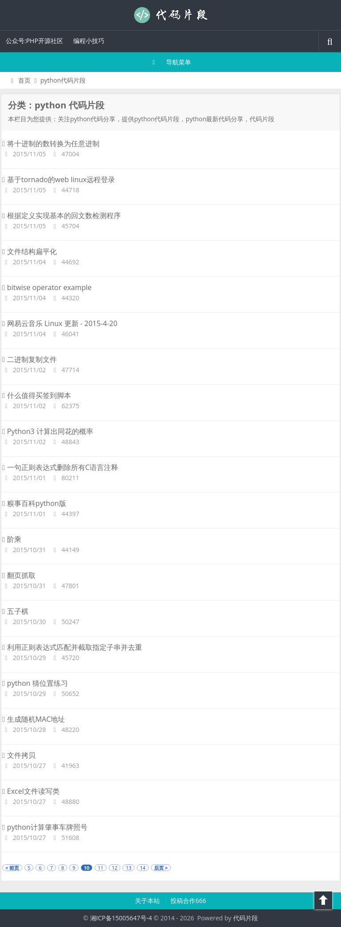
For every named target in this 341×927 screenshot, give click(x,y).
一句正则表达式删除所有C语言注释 (60, 467)
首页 (19, 80)
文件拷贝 (19, 755)
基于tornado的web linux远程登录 (58, 179)
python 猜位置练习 (35, 683)
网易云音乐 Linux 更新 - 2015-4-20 (59, 323)
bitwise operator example (46, 287)
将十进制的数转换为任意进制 (50, 143)
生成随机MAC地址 (33, 719)
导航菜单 (170, 62)
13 (128, 867)
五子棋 (15, 611)
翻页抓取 (19, 575)
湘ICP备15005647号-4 (121, 918)
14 (143, 867)
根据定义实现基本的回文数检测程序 (61, 215)
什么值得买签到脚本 (36, 395)
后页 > (161, 867)
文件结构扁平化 (29, 251)
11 (100, 867)
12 (115, 867)
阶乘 (11, 539)
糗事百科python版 (34, 503)
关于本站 (148, 900)
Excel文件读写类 (30, 791)
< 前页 (12, 867)
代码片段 (170, 15)
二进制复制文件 (29, 359)
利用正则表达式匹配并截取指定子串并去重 (72, 647)
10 (87, 867)
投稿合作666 (188, 900)
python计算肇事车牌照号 (44, 827)
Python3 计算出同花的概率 (47, 431)
